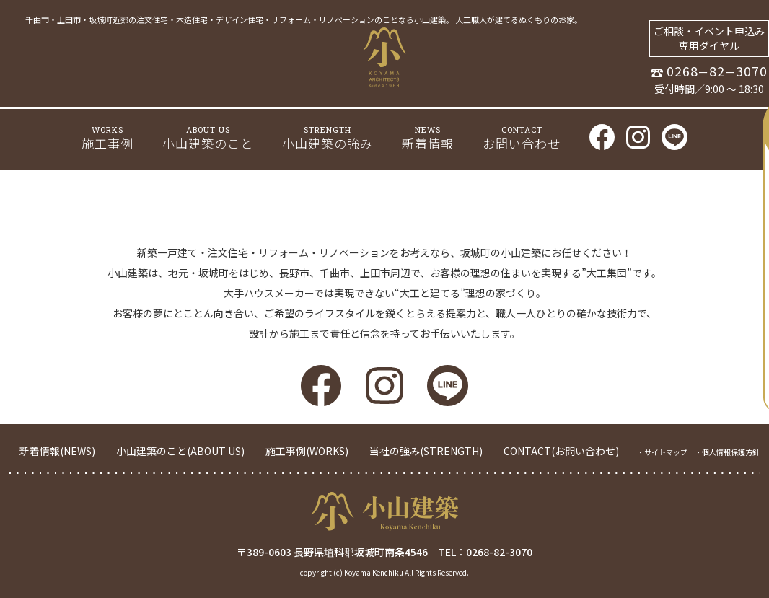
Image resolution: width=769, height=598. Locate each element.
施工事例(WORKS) (306, 451)
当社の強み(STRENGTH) (426, 451)
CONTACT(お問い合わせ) (561, 451)
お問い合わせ (522, 138)
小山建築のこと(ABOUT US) (180, 451)
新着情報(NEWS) (57, 451)
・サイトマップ (662, 452)
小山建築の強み (327, 137)
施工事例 (107, 138)
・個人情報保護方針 (727, 452)
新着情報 (428, 138)
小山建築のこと (207, 138)
